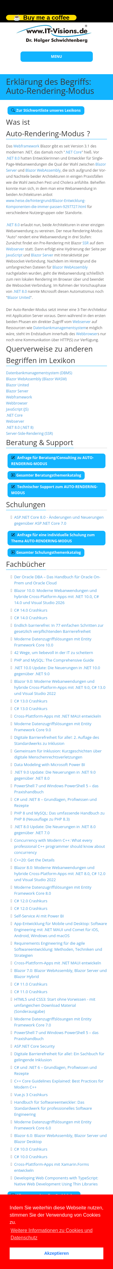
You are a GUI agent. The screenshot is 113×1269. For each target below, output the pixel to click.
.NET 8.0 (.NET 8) (19, 427)
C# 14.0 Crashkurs (30, 610)
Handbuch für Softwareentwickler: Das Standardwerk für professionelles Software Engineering (53, 1108)
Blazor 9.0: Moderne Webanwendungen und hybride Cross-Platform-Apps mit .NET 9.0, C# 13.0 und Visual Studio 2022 (59, 687)
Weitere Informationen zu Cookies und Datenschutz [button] (52, 1234)
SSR (86, 243)
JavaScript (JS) (17, 409)
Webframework (26, 146)
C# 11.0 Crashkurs (30, 984)
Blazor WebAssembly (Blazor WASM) (36, 379)
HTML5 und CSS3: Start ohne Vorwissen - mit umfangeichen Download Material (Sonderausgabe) (55, 1005)
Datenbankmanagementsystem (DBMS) (39, 372)
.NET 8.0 (13, 158)
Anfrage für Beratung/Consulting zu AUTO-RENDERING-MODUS (52, 460)
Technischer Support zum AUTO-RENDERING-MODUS (54, 489)
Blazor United (19, 297)
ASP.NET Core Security (34, 1046)
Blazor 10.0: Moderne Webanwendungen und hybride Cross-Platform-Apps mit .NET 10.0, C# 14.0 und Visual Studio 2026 (56, 596)
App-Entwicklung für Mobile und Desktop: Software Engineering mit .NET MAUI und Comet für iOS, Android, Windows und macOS (60, 929)
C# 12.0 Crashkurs (30, 901)
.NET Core (73, 152)
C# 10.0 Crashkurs (30, 1149)
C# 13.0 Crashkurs (30, 701)
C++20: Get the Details (34, 860)
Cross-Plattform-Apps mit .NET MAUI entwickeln (57, 716)
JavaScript (14, 255)
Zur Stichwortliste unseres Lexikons (46, 110)
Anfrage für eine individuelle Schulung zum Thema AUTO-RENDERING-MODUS (53, 538)
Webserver (15, 249)
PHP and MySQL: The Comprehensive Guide (54, 660)
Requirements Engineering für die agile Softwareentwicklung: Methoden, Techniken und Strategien (58, 949)
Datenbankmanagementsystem (59, 327)
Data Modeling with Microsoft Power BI (49, 764)
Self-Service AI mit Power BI (39, 916)
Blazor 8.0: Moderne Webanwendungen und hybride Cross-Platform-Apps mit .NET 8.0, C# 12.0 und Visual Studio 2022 (59, 873)
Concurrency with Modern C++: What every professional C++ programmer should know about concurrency (59, 846)
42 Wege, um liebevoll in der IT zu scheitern (53, 652)
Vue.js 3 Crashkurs (31, 1094)
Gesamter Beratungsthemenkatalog (46, 475)
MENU (56, 56)
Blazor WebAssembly (43, 170)
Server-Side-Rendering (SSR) (29, 433)
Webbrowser (86, 333)
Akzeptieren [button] (56, 1253)
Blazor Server (42, 255)
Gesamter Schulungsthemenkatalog (46, 552)
